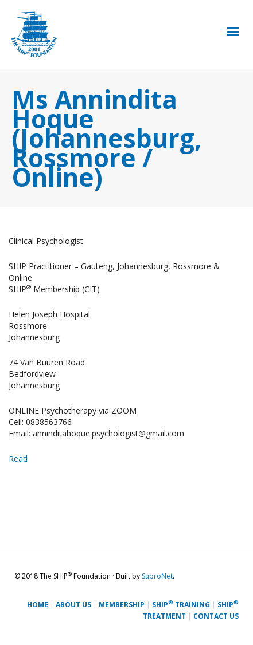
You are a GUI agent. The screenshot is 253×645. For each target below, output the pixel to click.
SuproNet (157, 576)
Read (18, 458)
